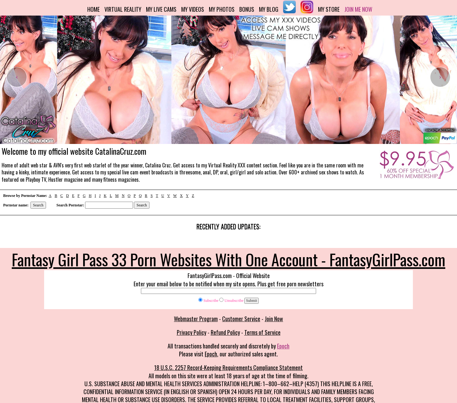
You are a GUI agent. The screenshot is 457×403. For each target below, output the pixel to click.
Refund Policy (225, 332)
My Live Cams (161, 9)
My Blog (268, 9)
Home (93, 9)
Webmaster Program (196, 319)
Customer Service (241, 319)
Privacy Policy (191, 332)
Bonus (246, 9)
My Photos (222, 9)
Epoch (283, 346)
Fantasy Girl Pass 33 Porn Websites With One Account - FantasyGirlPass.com (228, 259)
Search (38, 205)
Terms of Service (262, 332)
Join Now (274, 319)
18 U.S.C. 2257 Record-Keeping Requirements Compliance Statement (228, 367)
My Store (329, 9)
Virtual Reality (122, 9)
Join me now (358, 9)
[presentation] (17, 77)
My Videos (192, 9)
